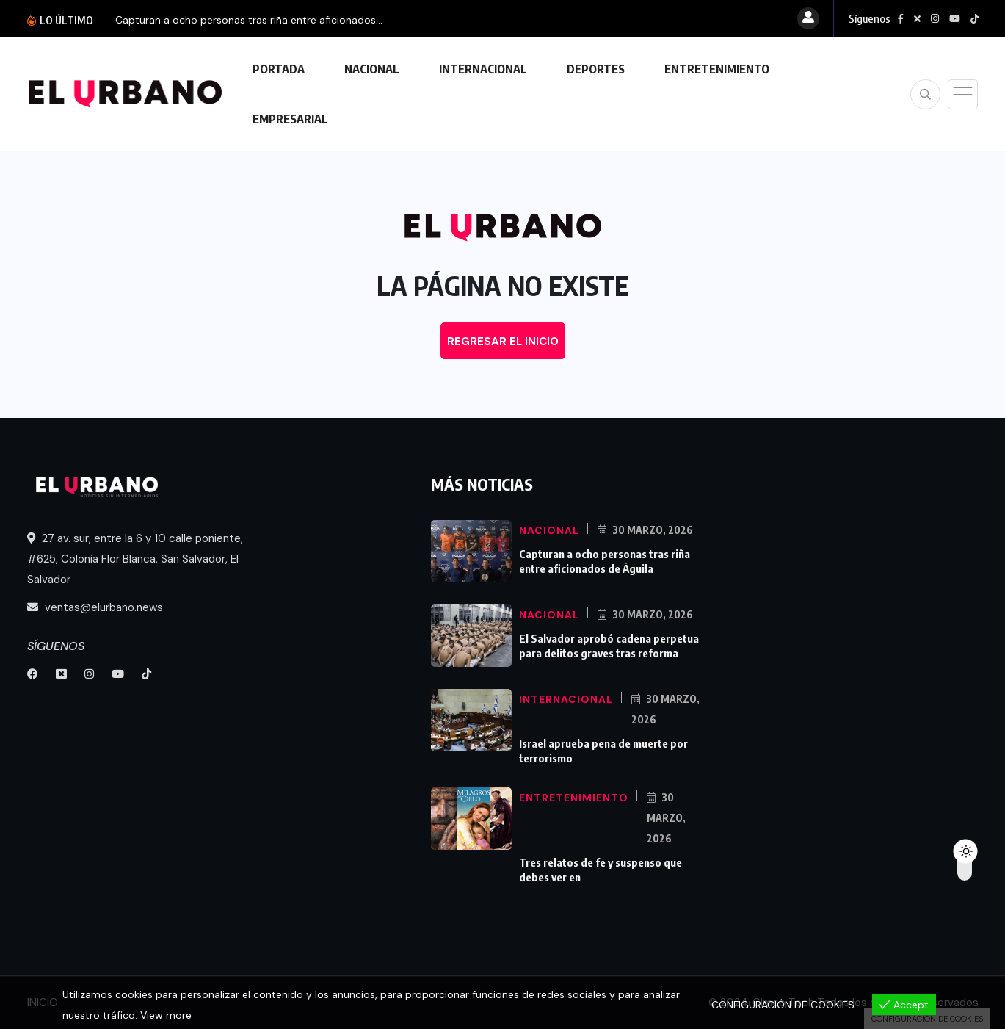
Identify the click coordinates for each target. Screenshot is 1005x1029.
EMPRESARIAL (290, 119)
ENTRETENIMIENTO (716, 69)
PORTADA (279, 69)
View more (166, 1015)
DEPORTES (596, 69)
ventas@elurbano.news (95, 607)
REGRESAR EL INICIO (503, 341)
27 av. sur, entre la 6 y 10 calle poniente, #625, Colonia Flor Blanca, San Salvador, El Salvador (135, 559)
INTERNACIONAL (483, 69)
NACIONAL (371, 69)
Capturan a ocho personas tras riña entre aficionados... (248, 19)
